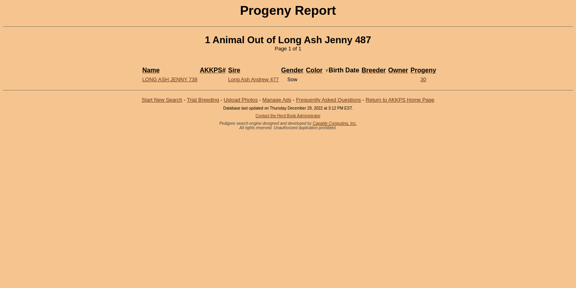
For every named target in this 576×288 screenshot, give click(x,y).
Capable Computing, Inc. (335, 123)
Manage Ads (276, 100)
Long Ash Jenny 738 (170, 79)
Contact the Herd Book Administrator (288, 116)
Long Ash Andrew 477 (253, 79)
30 (423, 79)
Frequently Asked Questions (328, 100)
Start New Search (162, 100)
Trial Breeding (203, 100)
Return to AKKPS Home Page (400, 100)
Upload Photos (241, 100)
